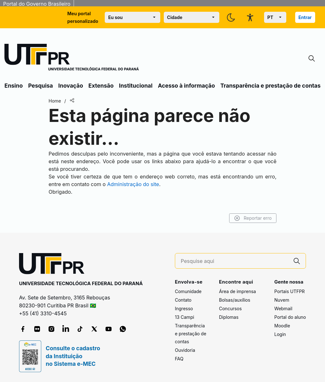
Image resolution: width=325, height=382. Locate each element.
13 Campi (184, 317)
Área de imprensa (237, 291)
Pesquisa (40, 85)
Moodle (282, 325)
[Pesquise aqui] (234, 261)
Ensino (13, 85)
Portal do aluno (290, 317)
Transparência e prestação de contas (270, 85)
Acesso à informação (186, 85)
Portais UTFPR (289, 291)
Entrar (305, 17)
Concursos (230, 308)
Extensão (101, 85)
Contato (183, 300)
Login (280, 334)
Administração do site (133, 184)
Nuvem (281, 300)
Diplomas (228, 317)
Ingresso (184, 308)
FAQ (179, 358)
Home (55, 101)
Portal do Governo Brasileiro (36, 4)
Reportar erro (253, 218)
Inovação (70, 85)
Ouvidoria (185, 350)
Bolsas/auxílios (234, 300)
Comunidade (188, 291)
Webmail (283, 308)
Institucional (136, 85)
